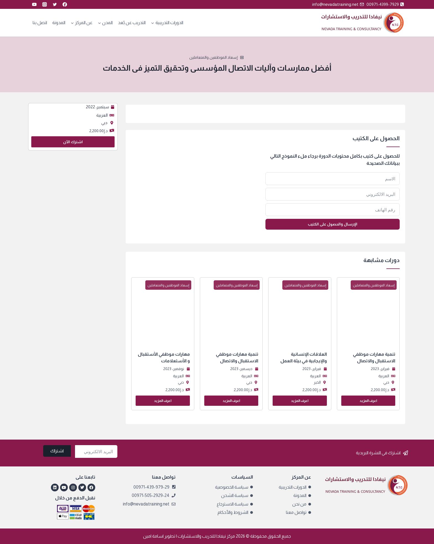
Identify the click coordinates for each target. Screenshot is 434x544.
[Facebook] (64, 4)
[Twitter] (54, 4)
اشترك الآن (73, 142)
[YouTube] (34, 4)
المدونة (58, 22)
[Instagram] (44, 4)
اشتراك (57, 450)
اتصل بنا (40, 22)
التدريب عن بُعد (132, 22)
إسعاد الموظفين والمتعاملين (213, 57)
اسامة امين (153, 536)
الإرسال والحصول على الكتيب (332, 224)
